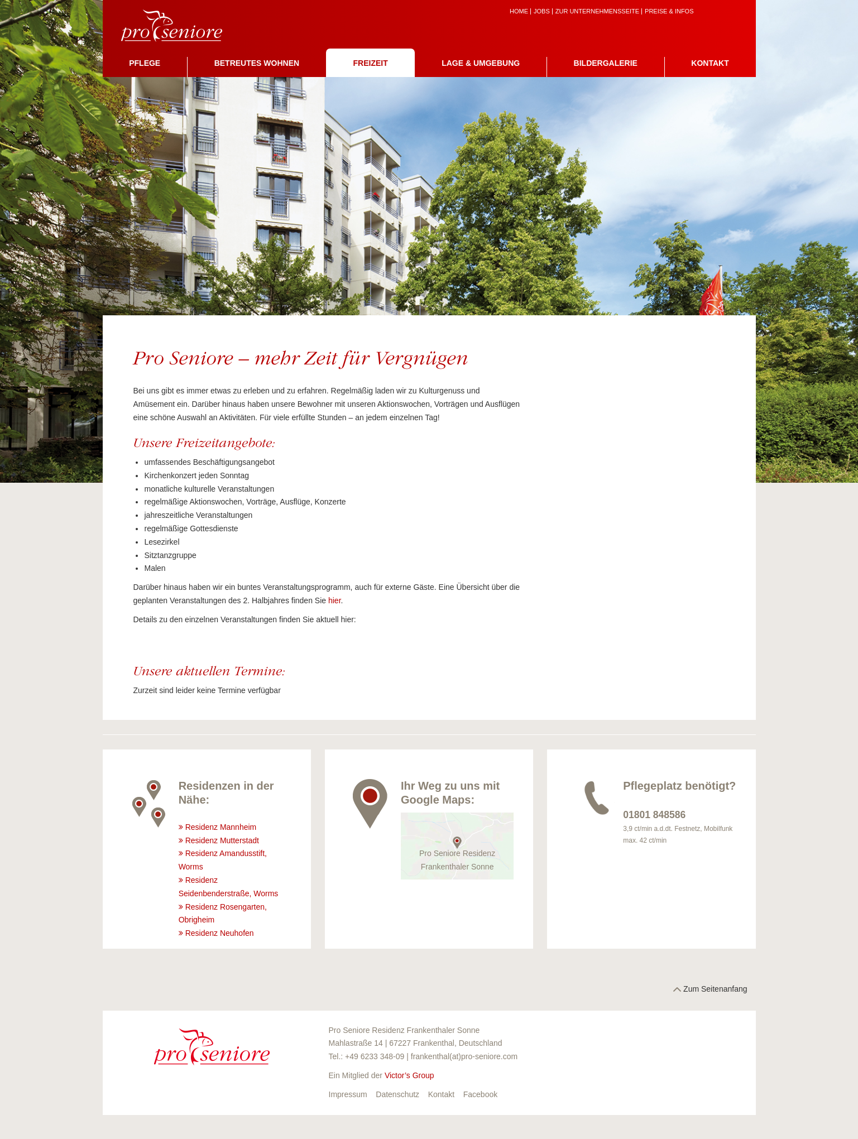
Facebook (480, 1094)
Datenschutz (397, 1094)
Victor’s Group (409, 1075)
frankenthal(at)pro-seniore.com (464, 1056)
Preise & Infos (669, 11)
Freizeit (370, 63)
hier (334, 600)
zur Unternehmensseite (597, 11)
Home (519, 11)
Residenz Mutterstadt (222, 840)
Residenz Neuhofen (219, 933)
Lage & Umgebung (481, 63)
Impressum (348, 1094)
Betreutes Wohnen (256, 63)
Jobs (542, 11)
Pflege (144, 63)
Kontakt (709, 63)
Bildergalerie (605, 63)
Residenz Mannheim (221, 827)
